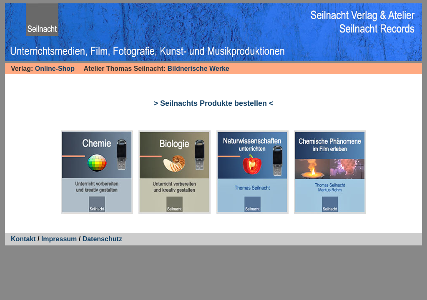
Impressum (59, 238)
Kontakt (23, 238)
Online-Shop (55, 68)
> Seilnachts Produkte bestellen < (213, 103)
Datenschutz (102, 238)
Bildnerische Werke (198, 68)
